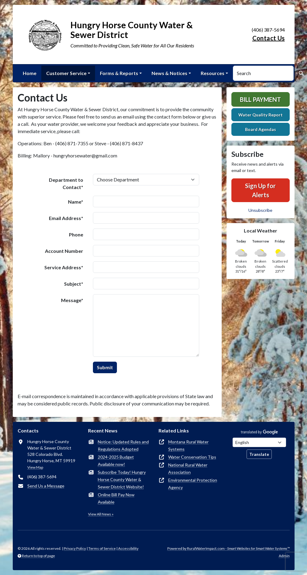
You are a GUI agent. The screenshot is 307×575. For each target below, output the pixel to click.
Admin (284, 555)
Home (29, 73)
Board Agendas (260, 129)
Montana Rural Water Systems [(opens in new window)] (188, 445)
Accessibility (128, 548)
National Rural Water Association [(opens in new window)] (187, 468)
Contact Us (268, 38)
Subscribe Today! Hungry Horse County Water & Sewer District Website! (122, 479)
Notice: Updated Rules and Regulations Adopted (123, 445)
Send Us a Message (45, 485)
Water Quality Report (260, 114)
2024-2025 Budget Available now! (116, 460)
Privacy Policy (75, 548)
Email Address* (66, 218)
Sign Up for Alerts (260, 190)
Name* (75, 202)
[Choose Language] (259, 442)
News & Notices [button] (169, 73)
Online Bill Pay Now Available (116, 498)
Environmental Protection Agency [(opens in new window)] (192, 483)
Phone (76, 234)
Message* (72, 300)
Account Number (64, 251)
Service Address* (63, 267)
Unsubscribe (260, 210)
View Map (35, 467)
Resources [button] (212, 73)
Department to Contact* (66, 183)
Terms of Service (102, 548)
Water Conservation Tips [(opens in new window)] (192, 457)
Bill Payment (260, 99)
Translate (259, 454)
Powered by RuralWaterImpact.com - (228, 548)
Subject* (73, 284)
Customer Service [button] (66, 73)
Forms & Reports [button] (119, 73)
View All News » (101, 514)
